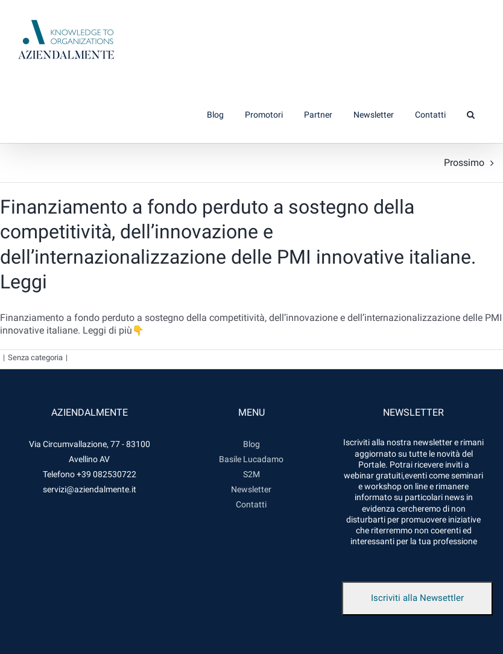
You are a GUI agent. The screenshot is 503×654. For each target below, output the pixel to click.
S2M (251, 474)
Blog (251, 444)
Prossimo (464, 162)
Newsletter (251, 489)
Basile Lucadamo (251, 459)
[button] (470, 114)
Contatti (251, 504)
